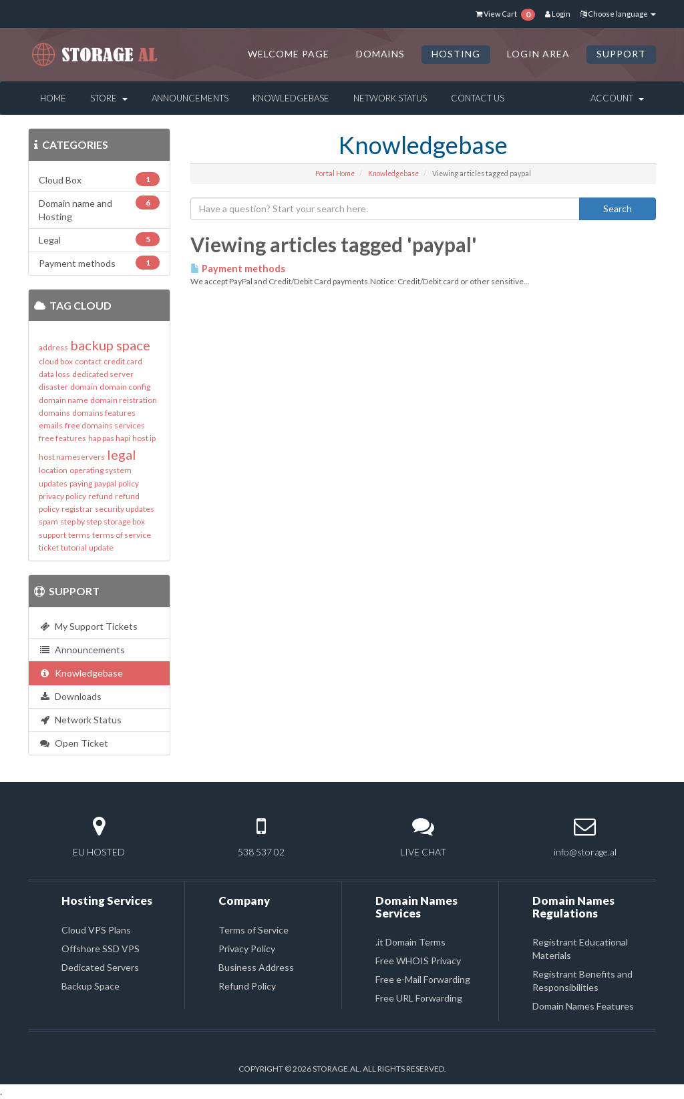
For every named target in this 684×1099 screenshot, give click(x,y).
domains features (104, 413)
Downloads (70, 696)
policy (128, 483)
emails (51, 425)
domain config (125, 387)
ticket (49, 547)
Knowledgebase (290, 98)
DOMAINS (380, 53)
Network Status (390, 98)
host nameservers (72, 457)
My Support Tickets (88, 626)
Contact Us (477, 98)
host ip (144, 438)
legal (121, 454)
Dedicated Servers (100, 967)
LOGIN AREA (538, 53)
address (53, 347)
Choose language (618, 13)
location (53, 470)
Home (53, 98)
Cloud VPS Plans (96, 930)
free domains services (105, 425)
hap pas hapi (109, 438)
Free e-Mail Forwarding (422, 979)
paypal (105, 483)
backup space (110, 345)
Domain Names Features (583, 1006)
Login (557, 13)
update (101, 547)
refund (100, 496)
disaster (53, 387)
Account (617, 98)
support (52, 535)
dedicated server (103, 374)
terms (79, 535)
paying (80, 483)
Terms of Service (253, 930)
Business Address (256, 967)
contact (88, 361)
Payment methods (237, 268)
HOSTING (456, 53)
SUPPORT (621, 53)
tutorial (74, 547)
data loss (54, 374)
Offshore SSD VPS (100, 948)
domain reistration (123, 400)
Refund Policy (247, 986)
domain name (63, 400)
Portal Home (335, 173)
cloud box (56, 361)
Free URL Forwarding (418, 998)
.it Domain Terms (410, 942)
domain (84, 387)
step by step (81, 521)
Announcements (190, 98)
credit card (123, 361)
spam (48, 521)
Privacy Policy (246, 948)
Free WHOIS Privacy (418, 960)
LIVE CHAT (423, 851)
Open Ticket (73, 743)
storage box (124, 521)
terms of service (121, 535)
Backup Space (90, 986)
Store (109, 98)
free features (62, 438)
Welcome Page (288, 53)
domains (54, 413)
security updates (124, 509)
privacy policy (62, 496)
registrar (77, 509)
